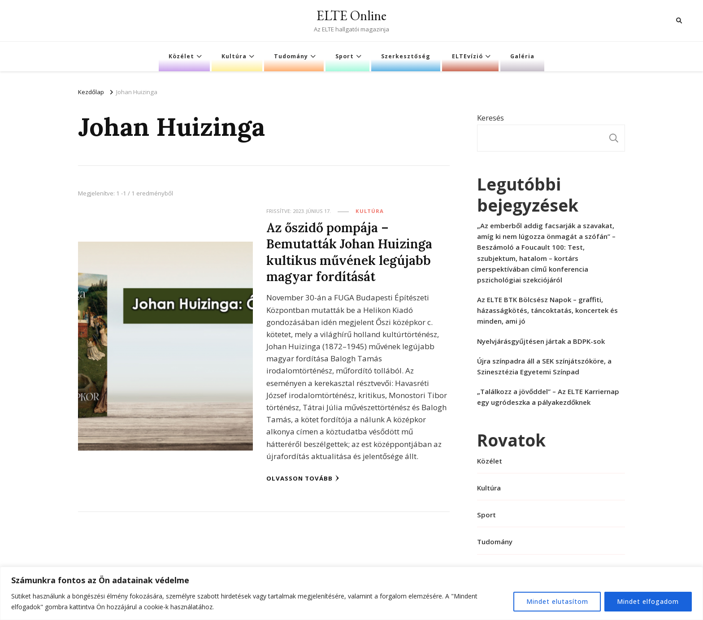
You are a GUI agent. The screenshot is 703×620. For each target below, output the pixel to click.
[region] (351, 593)
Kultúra (234, 56)
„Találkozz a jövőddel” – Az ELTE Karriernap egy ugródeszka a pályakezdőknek (548, 397)
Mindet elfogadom (648, 601)
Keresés (490, 118)
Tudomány (291, 56)
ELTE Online (351, 15)
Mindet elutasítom (556, 601)
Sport (344, 56)
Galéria (522, 56)
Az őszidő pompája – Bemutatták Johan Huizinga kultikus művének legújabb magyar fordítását (349, 251)
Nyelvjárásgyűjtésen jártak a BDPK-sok (541, 341)
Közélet (181, 56)
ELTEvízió (467, 56)
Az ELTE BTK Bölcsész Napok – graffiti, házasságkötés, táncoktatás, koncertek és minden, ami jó (547, 310)
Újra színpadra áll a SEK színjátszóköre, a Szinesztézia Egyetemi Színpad (544, 366)
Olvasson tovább (302, 477)
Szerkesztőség (405, 56)
